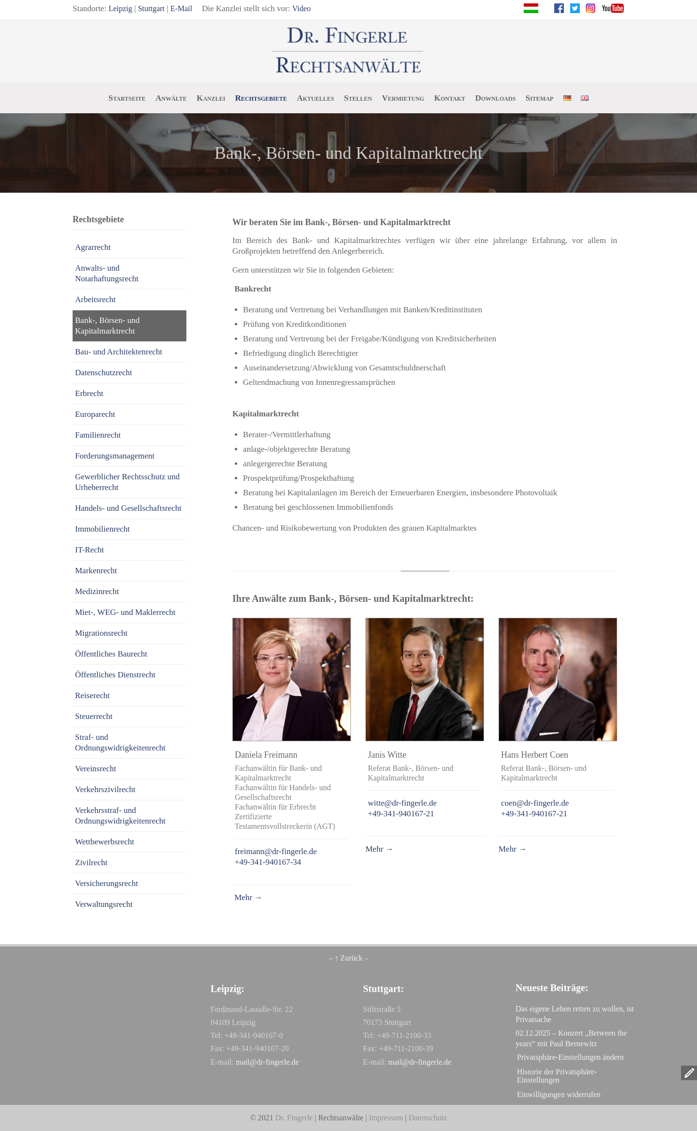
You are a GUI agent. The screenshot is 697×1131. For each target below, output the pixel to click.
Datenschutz (428, 1118)
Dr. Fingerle (294, 1118)
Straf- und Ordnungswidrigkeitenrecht (120, 742)
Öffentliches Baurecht (111, 653)
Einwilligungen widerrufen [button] (559, 1094)
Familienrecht (98, 435)
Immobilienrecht (102, 529)
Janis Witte (387, 755)
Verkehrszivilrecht (105, 789)
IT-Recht (89, 549)
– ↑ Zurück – (348, 958)
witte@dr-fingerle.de (402, 803)
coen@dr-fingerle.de (535, 803)
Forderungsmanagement (114, 455)
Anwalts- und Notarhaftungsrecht (106, 273)
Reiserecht (92, 695)
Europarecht (95, 414)
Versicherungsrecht (106, 883)
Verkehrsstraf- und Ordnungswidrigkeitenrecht (120, 815)
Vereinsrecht (95, 768)
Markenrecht (96, 570)
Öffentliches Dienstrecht (115, 674)
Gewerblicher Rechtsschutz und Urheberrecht (127, 482)
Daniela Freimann (266, 755)
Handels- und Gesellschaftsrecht (128, 508)
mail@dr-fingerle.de (267, 1062)
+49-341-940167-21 (401, 813)
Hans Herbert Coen (534, 755)
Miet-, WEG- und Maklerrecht (125, 612)
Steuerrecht (93, 716)
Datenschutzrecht (103, 372)
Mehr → (247, 897)
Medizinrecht (97, 591)
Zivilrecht (91, 862)
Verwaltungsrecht (104, 904)
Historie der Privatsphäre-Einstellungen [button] (557, 1076)
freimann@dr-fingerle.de (276, 851)
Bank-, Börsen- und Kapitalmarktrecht (107, 326)
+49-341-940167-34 (268, 862)
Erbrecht (89, 393)
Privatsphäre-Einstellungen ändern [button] (570, 1057)
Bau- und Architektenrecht (118, 351)
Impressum (386, 1118)
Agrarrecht (93, 247)
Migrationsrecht (101, 633)
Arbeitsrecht (95, 299)
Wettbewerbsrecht (104, 841)
